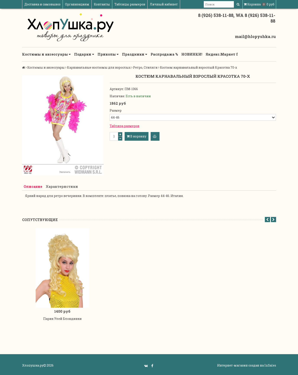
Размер (116, 110)
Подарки (84, 54)
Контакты (102, 4)
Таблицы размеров (129, 4)
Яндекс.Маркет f (222, 54)
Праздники (134, 54)
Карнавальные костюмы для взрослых (99, 67)
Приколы (108, 54)
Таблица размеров (124, 126)
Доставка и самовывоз (42, 4)
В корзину (136, 136)
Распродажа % (164, 54)
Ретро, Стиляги (145, 67)
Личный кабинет (164, 4)
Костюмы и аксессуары (46, 54)
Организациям (77, 4)
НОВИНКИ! (191, 54)
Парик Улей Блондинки (62, 320)
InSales (270, 366)
